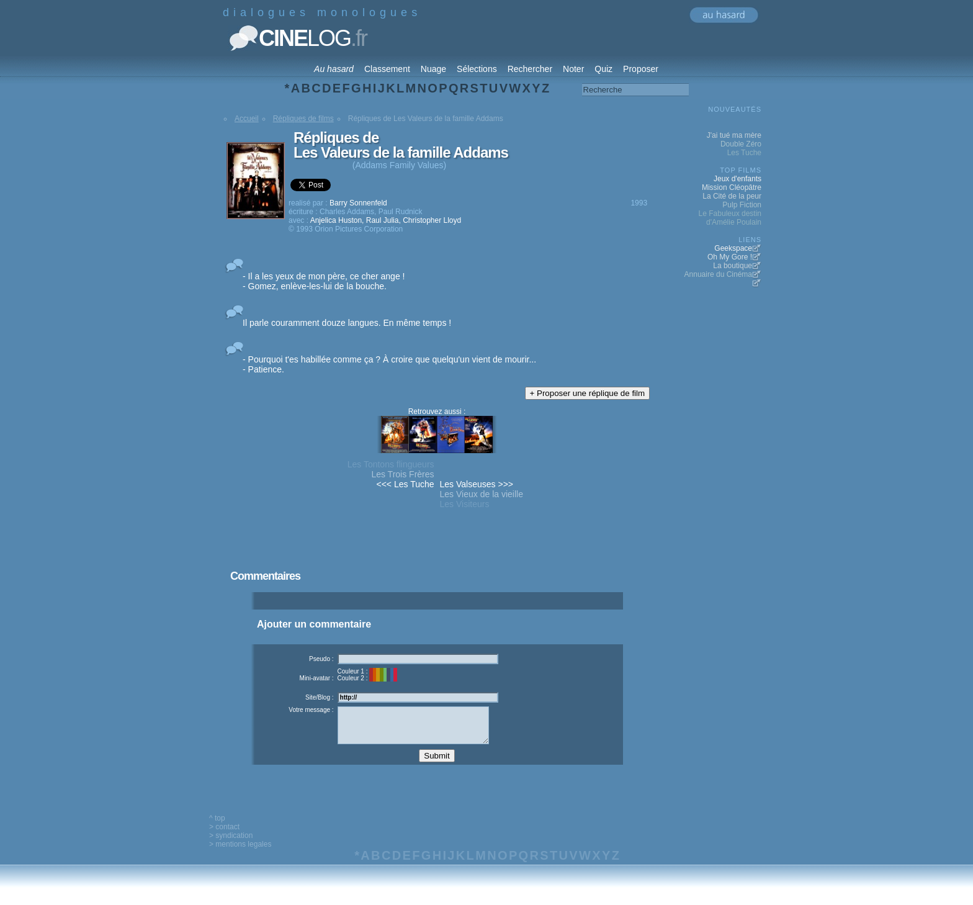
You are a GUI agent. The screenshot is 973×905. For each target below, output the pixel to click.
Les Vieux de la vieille (481, 494)
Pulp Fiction (741, 204)
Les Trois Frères (402, 474)
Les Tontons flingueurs (391, 464)
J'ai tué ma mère (734, 135)
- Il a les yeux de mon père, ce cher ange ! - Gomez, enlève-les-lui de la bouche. (324, 281)
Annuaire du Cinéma (718, 274)
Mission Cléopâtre (731, 187)
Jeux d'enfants (737, 178)
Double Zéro (740, 144)
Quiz (603, 69)
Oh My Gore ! (729, 257)
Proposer (640, 69)
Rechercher (530, 69)
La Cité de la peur (731, 196)
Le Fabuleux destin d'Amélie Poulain (730, 218)
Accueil (247, 118)
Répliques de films (303, 118)
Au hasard (334, 69)
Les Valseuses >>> (476, 484)
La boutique (732, 265)
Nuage (433, 69)
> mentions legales (240, 853)
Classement (387, 69)
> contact (224, 836)
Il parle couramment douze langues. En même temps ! (347, 323)
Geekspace (733, 248)
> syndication (231, 844)
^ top (217, 827)
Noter (573, 69)
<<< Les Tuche (405, 484)
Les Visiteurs (465, 504)
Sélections (477, 69)
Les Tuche (744, 152)
